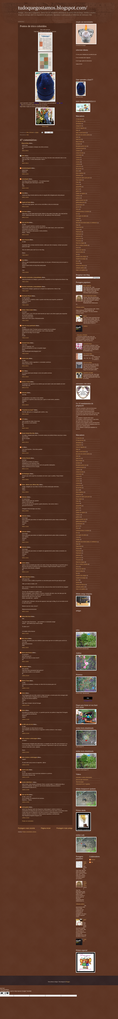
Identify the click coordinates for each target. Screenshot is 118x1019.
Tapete (85, 316)
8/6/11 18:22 (25, 428)
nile (92, 862)
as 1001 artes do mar (27, 724)
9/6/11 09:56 (25, 510)
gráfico (77, 191)
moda (77, 218)
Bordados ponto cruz (81, 146)
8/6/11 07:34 (25, 387)
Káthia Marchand (26, 577)
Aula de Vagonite (80, 128)
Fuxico (77, 184)
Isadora (24, 563)
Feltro (77, 182)
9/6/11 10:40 (25, 526)
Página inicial (45, 828)
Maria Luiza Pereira (27, 652)
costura (78, 157)
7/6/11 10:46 (25, 305)
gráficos (78, 198)
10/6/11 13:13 (25, 688)
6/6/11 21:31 (25, 217)
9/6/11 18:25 (25, 647)
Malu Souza (25, 638)
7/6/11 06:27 (25, 255)
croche (77, 162)
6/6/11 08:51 (25, 150)
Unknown (24, 392)
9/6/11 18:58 (25, 661)
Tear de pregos (80, 782)
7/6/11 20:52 (25, 320)
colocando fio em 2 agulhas (83, 784)
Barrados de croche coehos (83, 134)
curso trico (78, 166)
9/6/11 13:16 (25, 611)
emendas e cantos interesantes (84, 777)
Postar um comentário (27, 821)
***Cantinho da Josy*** (28, 410)
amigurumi (78, 126)
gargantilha (79, 186)
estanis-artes (25, 358)
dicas (77, 171)
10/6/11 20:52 (25, 764)
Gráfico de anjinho (80, 193)
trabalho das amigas (81, 256)
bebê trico (78, 139)
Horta (77, 209)
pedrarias (78, 236)
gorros (77, 189)
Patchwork (78, 234)
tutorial (77, 263)
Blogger (68, 981)
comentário (79, 155)
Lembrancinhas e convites (82, 211)
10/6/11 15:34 (25, 733)
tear (77, 254)
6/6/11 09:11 (25, 163)
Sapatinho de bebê (88, 372)
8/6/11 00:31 (25, 366)
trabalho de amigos (81, 258)
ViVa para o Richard (82, 335)
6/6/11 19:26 (25, 197)
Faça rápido (79, 180)
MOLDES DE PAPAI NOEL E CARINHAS (86, 222)
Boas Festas (79, 141)
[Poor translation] (6, 993)
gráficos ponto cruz (81, 200)
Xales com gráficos (81, 270)
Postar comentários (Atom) (29, 831)
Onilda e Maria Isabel (27, 310)
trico (28, 134)
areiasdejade (25, 179)
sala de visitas (79, 252)
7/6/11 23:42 (25, 353)
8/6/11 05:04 (25, 376)
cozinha (78, 159)
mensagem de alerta (81, 216)
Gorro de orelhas (87, 362)
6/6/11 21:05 (25, 206)
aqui (47, 106)
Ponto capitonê (87, 285)
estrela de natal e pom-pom (83, 177)
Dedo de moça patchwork (29, 325)
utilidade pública (80, 267)
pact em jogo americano (82, 779)
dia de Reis (79, 168)
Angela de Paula (26, 202)
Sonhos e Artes (26, 381)
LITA (23, 419)
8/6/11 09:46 (25, 414)
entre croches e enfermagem (29, 738)
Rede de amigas (80, 243)
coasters (78, 150)
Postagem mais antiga (64, 828)
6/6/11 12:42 (25, 188)
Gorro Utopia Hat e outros (89, 295)
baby (77, 130)
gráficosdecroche (80, 202)
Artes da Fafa (25, 222)
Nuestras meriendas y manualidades (32, 277)
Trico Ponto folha (87, 353)
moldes (78, 220)
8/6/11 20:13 (25, 442)
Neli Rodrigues (26, 473)
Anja (23, 260)
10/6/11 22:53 (25, 777)
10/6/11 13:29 (25, 719)
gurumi (77, 207)
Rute (23, 371)
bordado (78, 144)
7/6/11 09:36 (25, 272)
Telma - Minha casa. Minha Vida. (30, 484)
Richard (93, 859)
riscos (77, 247)
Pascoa (78, 229)
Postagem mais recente (26, 828)
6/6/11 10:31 (25, 174)
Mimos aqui (45, 126)
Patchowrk (78, 231)
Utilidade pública (80, 307)
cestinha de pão (80, 148)
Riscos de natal (80, 249)
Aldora (23, 693)
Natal (77, 225)
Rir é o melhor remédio (82, 245)
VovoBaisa (24, 666)
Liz (22, 447)
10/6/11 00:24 (25, 675)
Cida (23, 193)
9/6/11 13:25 (25, 633)
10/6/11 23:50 (25, 802)
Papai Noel (79, 227)
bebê (77, 137)
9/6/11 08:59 (25, 479)
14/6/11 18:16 (25, 817)
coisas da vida (79, 153)
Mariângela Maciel (26, 296)
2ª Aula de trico (80, 121)
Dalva (23, 155)
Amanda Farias (26, 343)
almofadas (78, 123)
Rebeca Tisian (25, 680)
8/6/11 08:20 (25, 405)
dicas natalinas (80, 173)
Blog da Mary (25, 143)
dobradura (78, 175)
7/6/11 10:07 (25, 290)
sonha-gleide (25, 807)
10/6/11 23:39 (25, 789)
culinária (78, 164)
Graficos (78, 195)
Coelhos (85, 326)
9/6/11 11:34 (25, 572)
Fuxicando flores (87, 343)
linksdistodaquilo (26, 168)
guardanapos (79, 204)
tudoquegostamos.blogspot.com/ (52, 8)
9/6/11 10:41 (25, 542)
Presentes (78, 240)
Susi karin (24, 211)
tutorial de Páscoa (80, 265)
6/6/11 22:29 (25, 234)
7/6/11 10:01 (25, 281)
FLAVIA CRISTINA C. (27, 782)
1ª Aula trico (79, 119)
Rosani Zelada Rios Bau (28, 433)
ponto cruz (78, 238)
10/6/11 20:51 (25, 752)
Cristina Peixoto (26, 458)
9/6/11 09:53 (25, 492)
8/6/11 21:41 (25, 468)
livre (77, 213)
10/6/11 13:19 (25, 705)
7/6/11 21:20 (25, 337)
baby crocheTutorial (81, 132)
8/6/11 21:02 (25, 453)
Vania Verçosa (25, 239)
